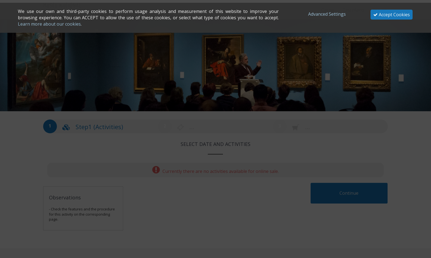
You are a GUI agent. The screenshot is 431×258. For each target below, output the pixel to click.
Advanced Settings (327, 14)
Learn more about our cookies (49, 24)
